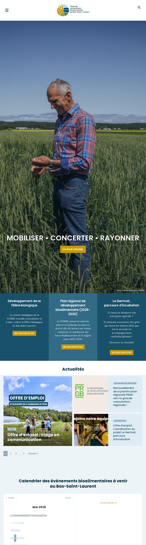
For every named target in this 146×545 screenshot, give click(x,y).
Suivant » (33, 453)
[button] (6, 10)
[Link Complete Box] (37, 411)
